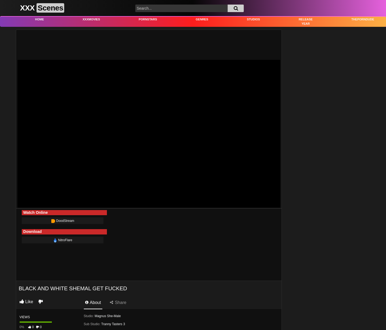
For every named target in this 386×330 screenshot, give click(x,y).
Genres (202, 19)
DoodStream (62, 221)
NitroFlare (62, 240)
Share (118, 302)
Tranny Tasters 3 (113, 324)
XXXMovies (91, 19)
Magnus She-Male (108, 316)
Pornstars (148, 19)
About (93, 302)
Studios (253, 19)
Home (39, 19)
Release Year (306, 21)
